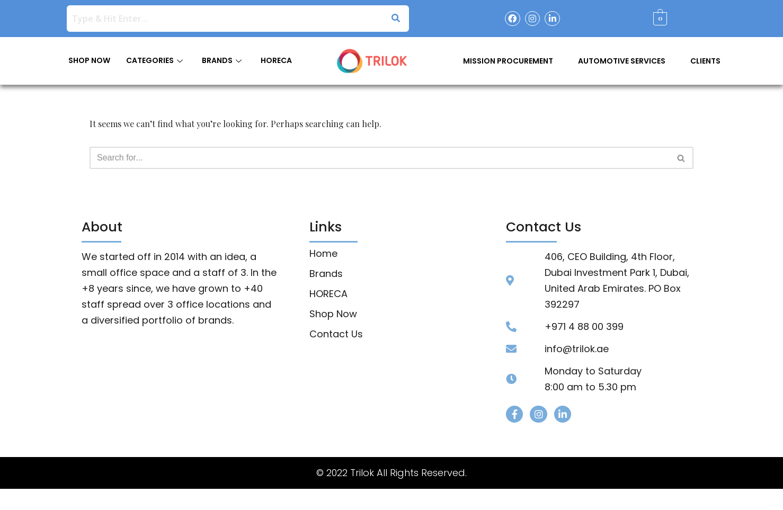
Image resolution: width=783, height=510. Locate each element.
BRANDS (222, 60)
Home (323, 253)
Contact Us (336, 334)
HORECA (276, 60)
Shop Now (333, 314)
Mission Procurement (508, 61)
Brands (326, 274)
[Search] (380, 158)
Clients (705, 61)
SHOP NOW (89, 60)
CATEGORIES (154, 60)
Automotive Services (621, 61)
